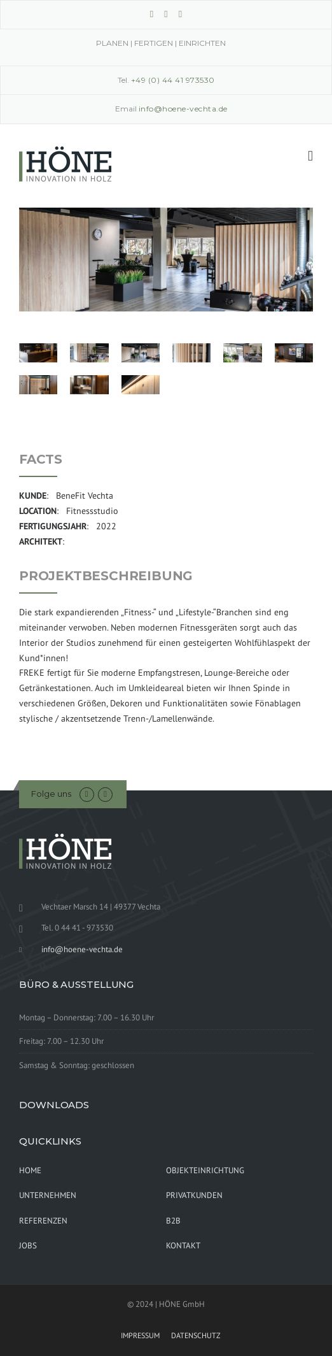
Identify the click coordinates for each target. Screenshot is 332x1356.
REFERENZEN (43, 1220)
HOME (30, 1170)
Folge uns (51, 794)
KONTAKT (183, 1245)
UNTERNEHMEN (47, 1195)
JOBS (28, 1245)
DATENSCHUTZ (196, 1335)
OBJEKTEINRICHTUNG (205, 1170)
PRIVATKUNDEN (194, 1195)
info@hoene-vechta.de (82, 949)
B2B (173, 1220)
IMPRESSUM (140, 1335)
